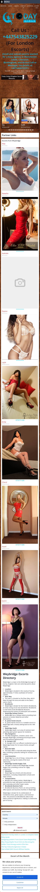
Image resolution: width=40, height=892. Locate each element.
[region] (20, 875)
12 (28, 129)
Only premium (8, 822)
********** (20, 192)
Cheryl (4, 482)
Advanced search (20, 830)
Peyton (4, 311)
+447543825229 (20, 36)
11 (26, 129)
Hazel (4, 546)
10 (24, 129)
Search (16, 6)
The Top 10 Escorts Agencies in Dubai (13, 847)
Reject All (20, 888)
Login (10, 6)
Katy (3, 143)
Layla (4, 362)
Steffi (23, 125)
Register (3, 6)
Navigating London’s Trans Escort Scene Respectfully (18, 839)
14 (32, 129)
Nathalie (5, 253)
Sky (3, 125)
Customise (20, 882)
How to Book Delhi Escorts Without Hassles (15, 849)
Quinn (4, 601)
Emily (4, 422)
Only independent (9, 825)
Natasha (5, 193)
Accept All (20, 877)
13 (30, 129)
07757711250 (20, 420)
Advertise (30, 6)
